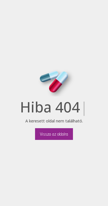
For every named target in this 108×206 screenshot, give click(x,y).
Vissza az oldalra (54, 134)
